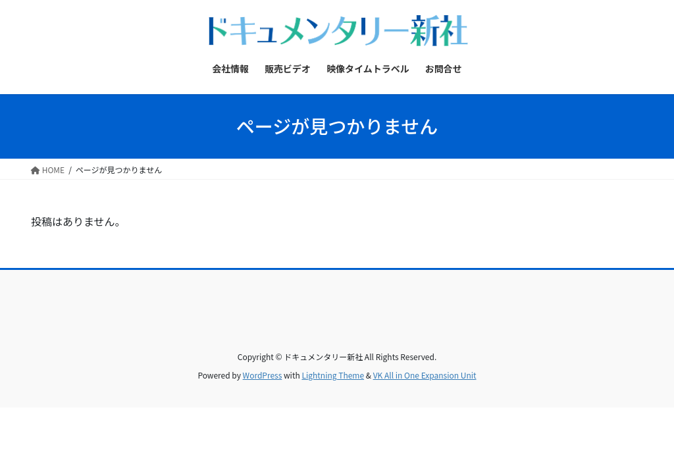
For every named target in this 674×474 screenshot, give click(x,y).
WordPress (262, 375)
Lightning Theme (332, 375)
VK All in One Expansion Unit (425, 375)
